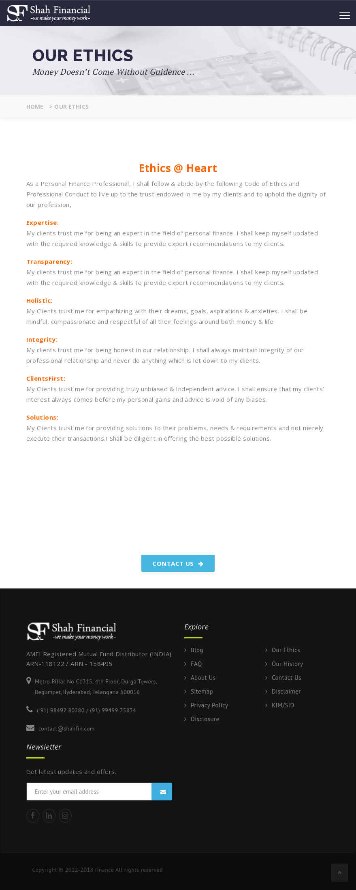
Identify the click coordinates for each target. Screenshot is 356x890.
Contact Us (177, 563)
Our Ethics (286, 650)
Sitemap (202, 691)
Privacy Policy (209, 705)
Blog (197, 650)
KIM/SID (283, 705)
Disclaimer (286, 691)
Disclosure (205, 719)
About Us (203, 677)
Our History (287, 664)
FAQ (196, 664)
